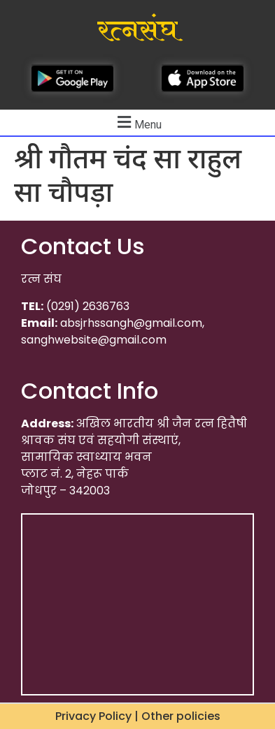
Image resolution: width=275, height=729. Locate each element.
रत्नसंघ (137, 30)
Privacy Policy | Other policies (137, 716)
